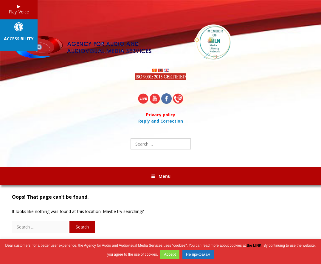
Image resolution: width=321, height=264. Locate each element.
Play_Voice (19, 12)
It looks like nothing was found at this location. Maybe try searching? (78, 211)
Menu (164, 176)
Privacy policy (160, 115)
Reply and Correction (160, 121)
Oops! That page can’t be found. (50, 197)
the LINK (254, 245)
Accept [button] (170, 254)
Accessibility (18, 38)
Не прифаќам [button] (198, 254)
